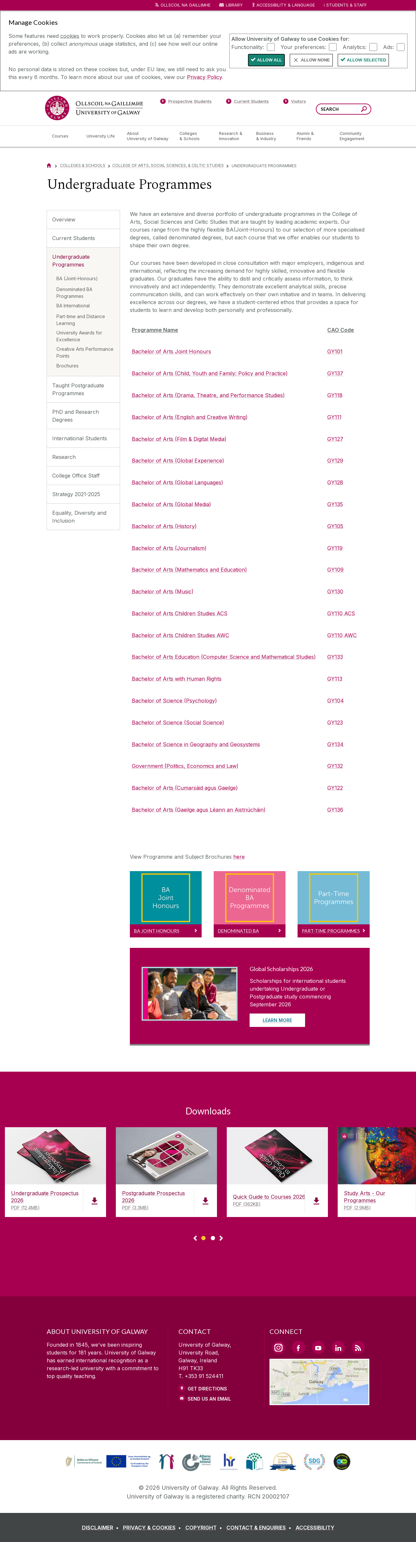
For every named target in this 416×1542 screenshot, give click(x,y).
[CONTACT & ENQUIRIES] (260, 1528)
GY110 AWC (342, 635)
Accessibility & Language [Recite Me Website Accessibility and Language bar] (283, 5)
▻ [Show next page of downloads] (221, 1238)
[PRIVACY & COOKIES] (153, 1528)
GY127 (335, 439)
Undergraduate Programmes (71, 260)
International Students (79, 438)
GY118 (335, 395)
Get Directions (207, 1388)
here (239, 856)
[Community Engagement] (352, 136)
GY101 (335, 351)
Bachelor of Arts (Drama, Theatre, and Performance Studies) (208, 395)
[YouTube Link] (318, 1347)
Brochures (67, 365)
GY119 (335, 548)
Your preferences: (303, 46)
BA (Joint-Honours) (77, 278)
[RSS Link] (358, 1347)
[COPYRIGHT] (205, 1528)
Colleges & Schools (82, 165)
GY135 (335, 504)
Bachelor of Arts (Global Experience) (178, 460)
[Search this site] (364, 110)
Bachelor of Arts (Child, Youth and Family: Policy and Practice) (210, 373)
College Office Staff (76, 475)
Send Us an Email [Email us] (209, 1399)
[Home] (49, 165)
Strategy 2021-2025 (76, 494)
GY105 (335, 526)
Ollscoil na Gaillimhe (185, 5)
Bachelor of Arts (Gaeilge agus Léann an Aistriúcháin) (199, 809)
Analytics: (354, 46)
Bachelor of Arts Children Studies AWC (180, 635)
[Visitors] (294, 102)
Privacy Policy (204, 77)
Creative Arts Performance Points (85, 352)
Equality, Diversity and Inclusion (79, 517)
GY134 (335, 744)
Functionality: (247, 46)
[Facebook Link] (298, 1347)
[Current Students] (247, 102)
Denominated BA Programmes (74, 292)
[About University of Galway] (148, 136)
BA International (73, 305)
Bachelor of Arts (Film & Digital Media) (179, 439)
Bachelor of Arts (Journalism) (169, 548)
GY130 (335, 591)
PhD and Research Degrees (75, 416)
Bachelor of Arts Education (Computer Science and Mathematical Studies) (224, 657)
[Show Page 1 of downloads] (203, 1237)
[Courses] (64, 136)
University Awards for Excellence (79, 336)
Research (64, 457)
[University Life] (101, 136)
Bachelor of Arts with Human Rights (177, 678)
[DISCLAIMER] (101, 1528)
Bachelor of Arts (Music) (162, 591)
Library (234, 5)
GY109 (335, 569)
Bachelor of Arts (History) (164, 526)
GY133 (335, 657)
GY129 (335, 460)
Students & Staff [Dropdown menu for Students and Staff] (346, 5)
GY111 (334, 417)
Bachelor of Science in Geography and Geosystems (196, 744)
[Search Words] (343, 109)
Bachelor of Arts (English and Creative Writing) (190, 417)
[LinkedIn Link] (338, 1347)
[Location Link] (320, 1401)
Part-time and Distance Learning (80, 320)
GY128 (335, 482)
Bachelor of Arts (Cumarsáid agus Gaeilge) (185, 788)
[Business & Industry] (271, 136)
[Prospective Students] (186, 102)
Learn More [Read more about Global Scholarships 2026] (277, 1020)
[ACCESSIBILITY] (315, 1528)
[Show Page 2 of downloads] (213, 1237)
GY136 (335, 809)
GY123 (335, 722)
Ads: (388, 46)
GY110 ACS (341, 613)
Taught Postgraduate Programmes (78, 389)
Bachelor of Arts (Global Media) (171, 504)
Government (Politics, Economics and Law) (185, 766)
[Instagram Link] (278, 1347)
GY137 (335, 373)
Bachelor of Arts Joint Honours (171, 351)
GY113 (334, 678)
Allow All (269, 59)
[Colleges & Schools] (193, 136)
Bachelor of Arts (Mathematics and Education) (189, 569)
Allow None (315, 59)
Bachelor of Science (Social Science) (178, 722)
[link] (107, 1461)
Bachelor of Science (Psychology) (174, 700)
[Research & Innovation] (232, 136)
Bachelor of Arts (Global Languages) (177, 482)
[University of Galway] (94, 108)
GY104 (335, 700)
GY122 (335, 788)
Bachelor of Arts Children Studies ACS (179, 613)
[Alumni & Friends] (312, 136)
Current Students (73, 238)
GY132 (335, 766)
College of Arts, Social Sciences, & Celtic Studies (168, 165)
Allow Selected (366, 59)
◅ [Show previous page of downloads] (195, 1238)
